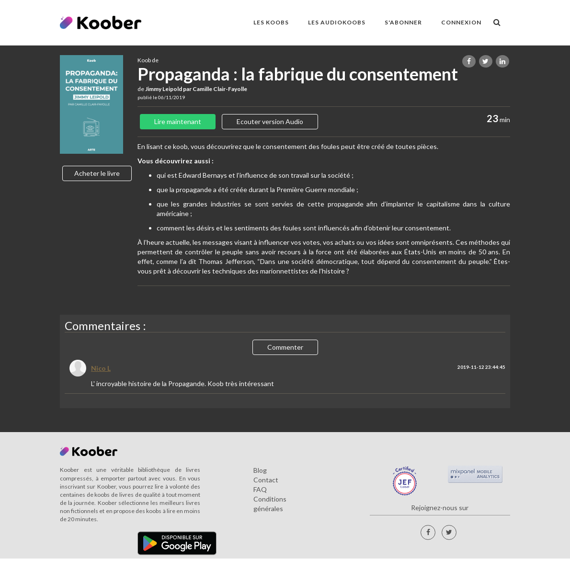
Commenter (285, 347)
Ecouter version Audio (270, 121)
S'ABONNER (403, 22)
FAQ (260, 489)
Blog (260, 470)
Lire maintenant (177, 121)
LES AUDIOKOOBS (336, 22)
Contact (265, 480)
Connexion (461, 22)
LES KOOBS (271, 22)
